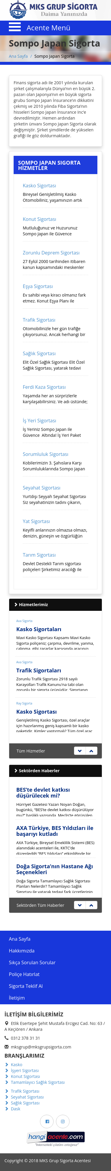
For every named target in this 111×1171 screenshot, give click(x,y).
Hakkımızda (22, 950)
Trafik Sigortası (21, 1091)
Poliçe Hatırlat (24, 974)
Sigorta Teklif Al (26, 986)
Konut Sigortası (22, 1076)
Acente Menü (48, 27)
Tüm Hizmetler (31, 751)
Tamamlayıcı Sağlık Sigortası (34, 1082)
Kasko (13, 1064)
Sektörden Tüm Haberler (40, 905)
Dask (12, 1109)
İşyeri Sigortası (21, 1070)
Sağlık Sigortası (22, 1103)
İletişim (17, 998)
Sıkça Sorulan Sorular (32, 962)
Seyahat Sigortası (24, 1097)
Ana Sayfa (18, 56)
